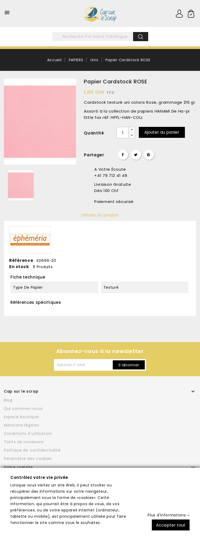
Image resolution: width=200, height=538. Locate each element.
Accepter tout (170, 525)
